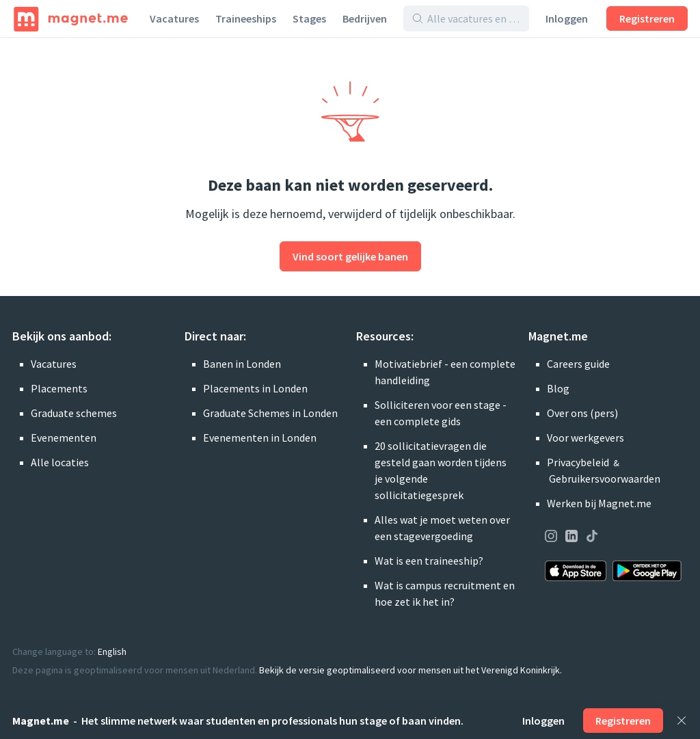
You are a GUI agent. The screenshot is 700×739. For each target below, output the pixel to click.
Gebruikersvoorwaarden (604, 478)
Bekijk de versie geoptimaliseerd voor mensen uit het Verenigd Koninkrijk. (410, 670)
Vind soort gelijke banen (350, 256)
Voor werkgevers (585, 437)
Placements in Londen (255, 388)
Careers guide (578, 364)
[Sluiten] (681, 720)
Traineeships (245, 18)
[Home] (70, 18)
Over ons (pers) (582, 413)
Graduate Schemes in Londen (270, 413)
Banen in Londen (242, 364)
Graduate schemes (74, 413)
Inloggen (567, 18)
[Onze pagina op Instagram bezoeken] (551, 538)
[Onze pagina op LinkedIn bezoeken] (571, 538)
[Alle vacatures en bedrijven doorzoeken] (473, 18)
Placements (59, 388)
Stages (309, 18)
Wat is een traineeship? (429, 560)
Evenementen (63, 437)
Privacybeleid (578, 462)
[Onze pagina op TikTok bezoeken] (592, 538)
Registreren (647, 18)
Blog (558, 388)
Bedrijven (364, 18)
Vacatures (174, 18)
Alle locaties (60, 462)
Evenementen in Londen (260, 437)
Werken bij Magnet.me (599, 503)
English (112, 651)
